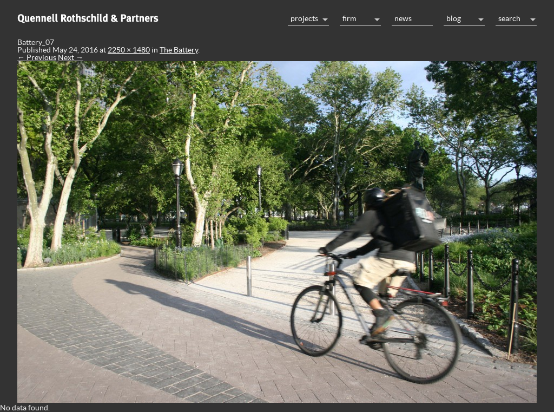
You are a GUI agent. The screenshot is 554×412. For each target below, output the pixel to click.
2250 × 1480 (129, 49)
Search (509, 18)
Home (147, 17)
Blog (453, 18)
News (403, 18)
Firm (349, 18)
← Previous (36, 57)
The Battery (179, 49)
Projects (304, 18)
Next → (70, 57)
